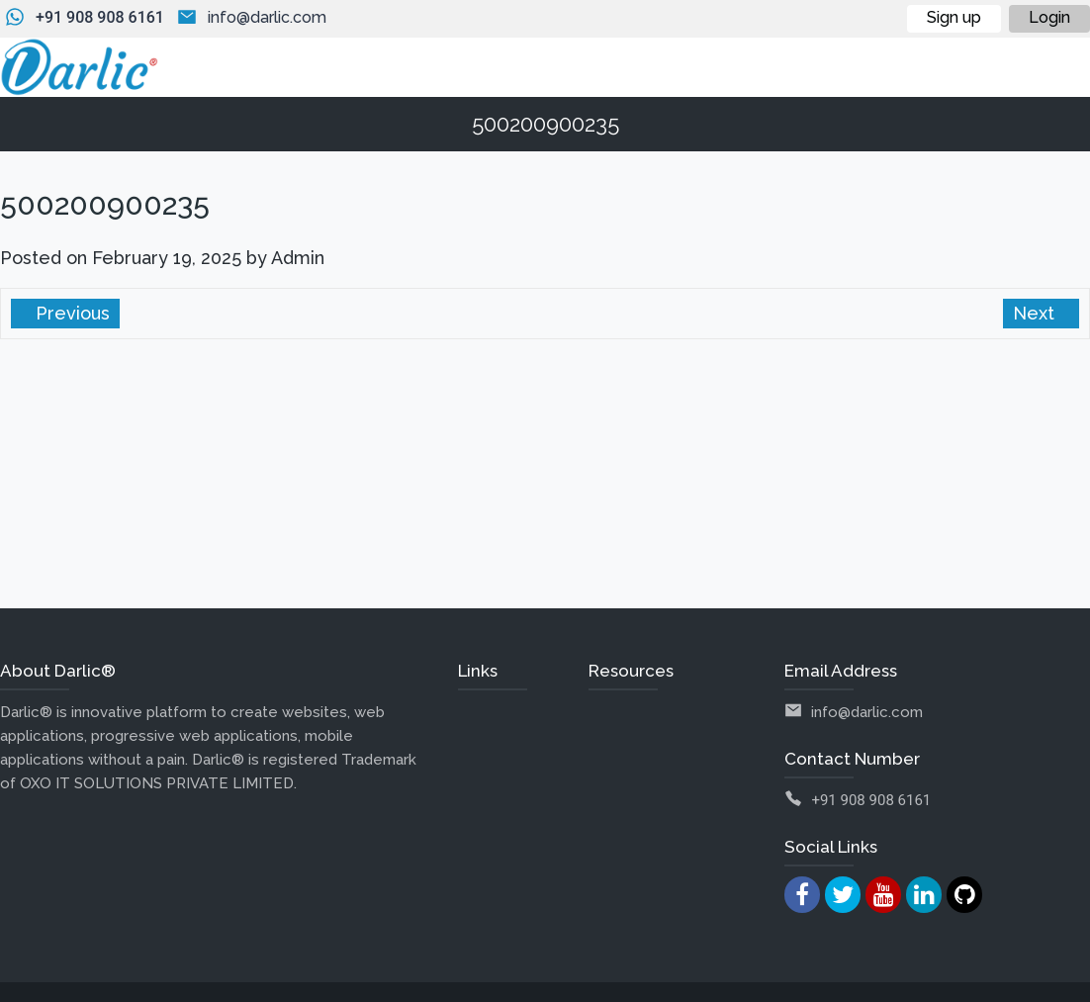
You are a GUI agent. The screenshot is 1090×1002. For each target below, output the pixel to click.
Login (1049, 17)
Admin (297, 257)
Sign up (954, 17)
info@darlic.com (267, 17)
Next (1036, 313)
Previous (70, 313)
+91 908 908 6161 (100, 17)
